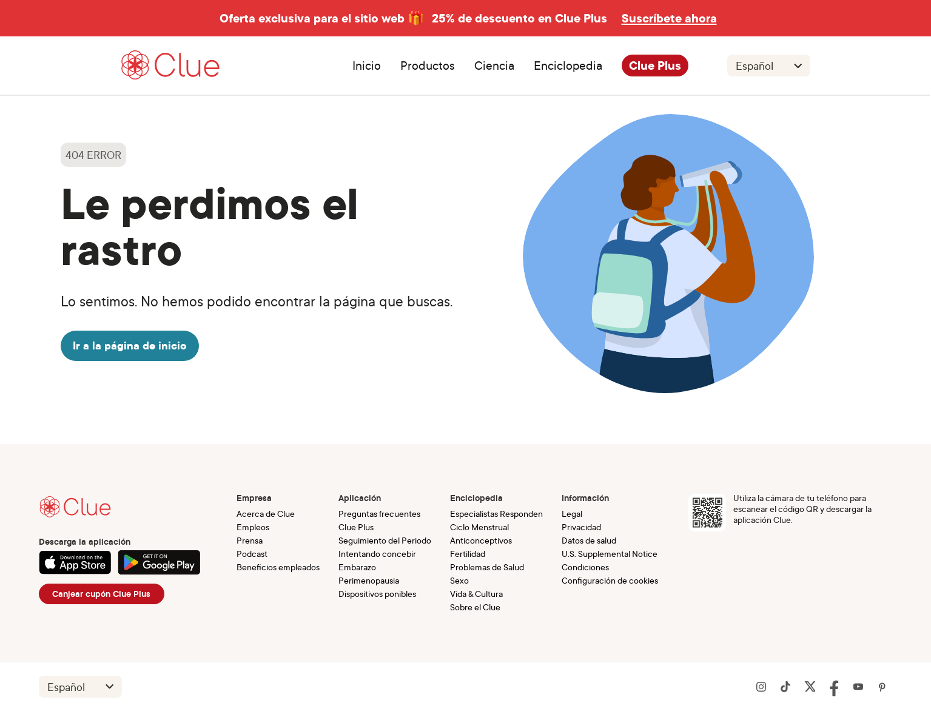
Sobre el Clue (475, 607)
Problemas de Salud (487, 567)
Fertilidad (467, 553)
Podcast (252, 553)
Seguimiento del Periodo (384, 540)
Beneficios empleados (278, 567)
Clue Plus (655, 65)
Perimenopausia (368, 580)
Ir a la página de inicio (130, 345)
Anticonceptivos (481, 540)
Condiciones (585, 567)
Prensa (250, 540)
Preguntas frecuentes (379, 513)
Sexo (459, 580)
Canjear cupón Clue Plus (101, 594)
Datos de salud (589, 540)
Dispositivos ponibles (377, 593)
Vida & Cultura (476, 593)
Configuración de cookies (610, 580)
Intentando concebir (377, 553)
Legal (572, 513)
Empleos (253, 527)
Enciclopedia (568, 65)
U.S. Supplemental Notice (609, 553)
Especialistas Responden (496, 513)
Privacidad (581, 527)
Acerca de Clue (266, 513)
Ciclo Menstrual (479, 527)
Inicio (366, 65)
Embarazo (357, 567)
